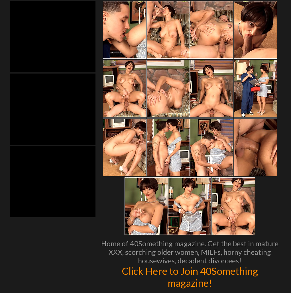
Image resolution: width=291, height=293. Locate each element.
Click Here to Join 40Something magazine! (190, 277)
